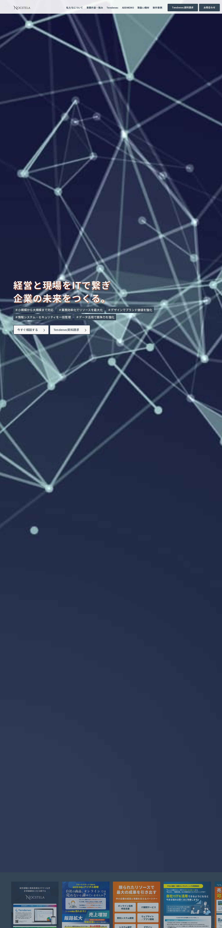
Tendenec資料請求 (182, 7)
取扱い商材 (143, 7)
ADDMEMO (128, 7)
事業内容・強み (94, 7)
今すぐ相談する (28, 330)
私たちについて (74, 7)
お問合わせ (209, 7)
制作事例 (157, 7)
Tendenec (113, 7)
